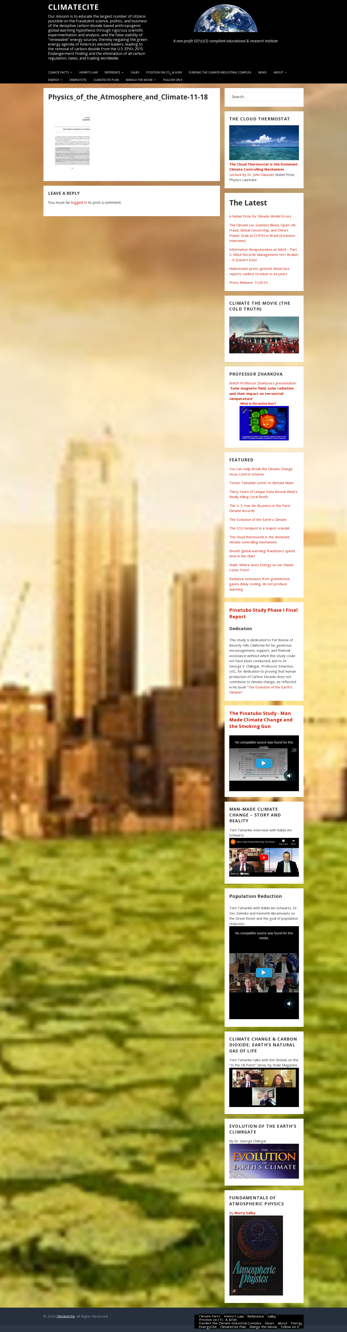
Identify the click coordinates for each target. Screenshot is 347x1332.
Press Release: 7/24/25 (248, 282)
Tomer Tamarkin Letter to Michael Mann (261, 482)
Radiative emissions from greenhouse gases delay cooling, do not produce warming (259, 584)
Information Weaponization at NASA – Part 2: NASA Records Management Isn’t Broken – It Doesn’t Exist (263, 254)
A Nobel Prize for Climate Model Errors (260, 216)
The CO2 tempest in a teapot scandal (259, 528)
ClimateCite (73, 7)
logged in (79, 202)
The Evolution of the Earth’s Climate (257, 519)
